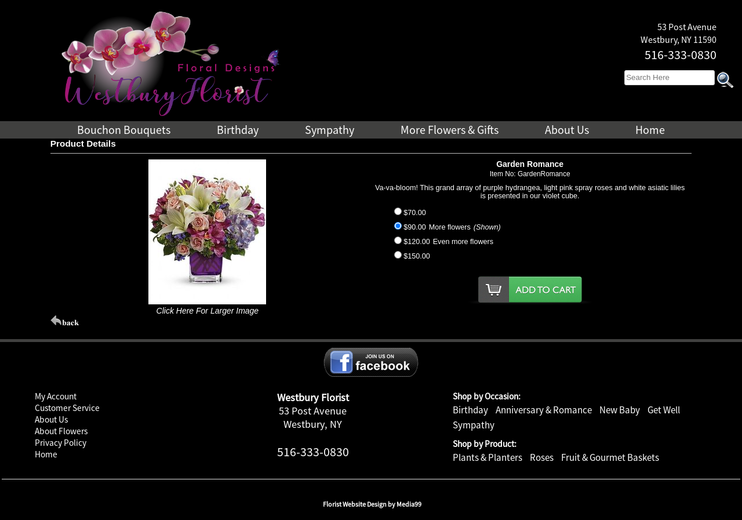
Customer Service (67, 407)
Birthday (470, 409)
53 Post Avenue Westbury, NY (313, 417)
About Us (51, 419)
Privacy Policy (60, 442)
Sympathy (473, 425)
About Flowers (61, 431)
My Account (56, 396)
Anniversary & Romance (544, 409)
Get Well (664, 409)
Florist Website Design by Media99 (372, 504)
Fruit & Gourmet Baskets (610, 457)
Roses (542, 457)
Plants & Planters (487, 457)
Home (46, 454)
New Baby (619, 409)
